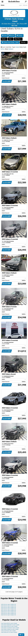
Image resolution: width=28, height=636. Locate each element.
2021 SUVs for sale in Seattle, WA (8, 610)
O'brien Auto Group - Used (10, 42)
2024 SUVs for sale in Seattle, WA (8, 605)
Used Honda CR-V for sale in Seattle (9, 632)
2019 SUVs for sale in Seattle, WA (8, 613)
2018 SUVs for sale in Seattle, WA (8, 614)
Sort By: (23, 42)
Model (4, 39)
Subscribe (25, 5)
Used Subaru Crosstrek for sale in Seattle (10, 627)
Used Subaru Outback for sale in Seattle (9, 629)
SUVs (11, 35)
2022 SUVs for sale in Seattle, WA (8, 608)
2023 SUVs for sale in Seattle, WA (8, 607)
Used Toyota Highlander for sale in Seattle (10, 624)
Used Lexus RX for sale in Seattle (8, 630)
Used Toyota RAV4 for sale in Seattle (9, 623)
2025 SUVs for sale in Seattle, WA (8, 604)
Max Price (18, 39)
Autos (2, 5)
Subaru (19, 35)
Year (10, 39)
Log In (20, 5)
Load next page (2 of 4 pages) (14, 591)
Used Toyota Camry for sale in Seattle (9, 626)
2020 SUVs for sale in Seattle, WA (8, 611)
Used (4, 35)
